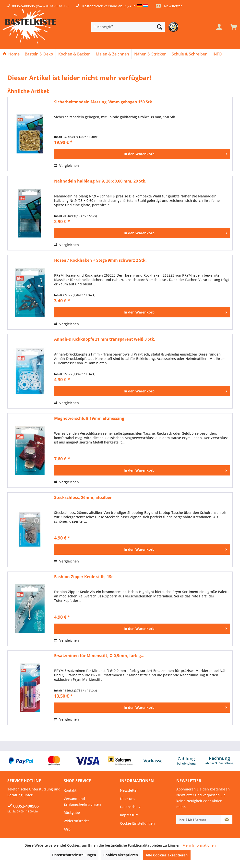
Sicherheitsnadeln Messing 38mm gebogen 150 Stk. (103, 102)
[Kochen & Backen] (74, 54)
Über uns (127, 798)
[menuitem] (135, 27)
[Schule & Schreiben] (189, 54)
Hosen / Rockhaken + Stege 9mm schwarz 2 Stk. (100, 260)
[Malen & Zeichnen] (112, 54)
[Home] (11, 54)
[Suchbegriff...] (128, 27)
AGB (67, 829)
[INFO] (217, 54)
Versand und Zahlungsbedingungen (82, 801)
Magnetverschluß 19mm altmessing (89, 418)
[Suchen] (160, 27)
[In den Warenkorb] (142, 154)
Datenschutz (130, 806)
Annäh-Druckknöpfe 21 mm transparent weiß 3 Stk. (104, 339)
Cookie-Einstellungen (137, 823)
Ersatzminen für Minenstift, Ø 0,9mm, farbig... (99, 655)
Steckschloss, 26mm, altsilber (83, 497)
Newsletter (169, 6)
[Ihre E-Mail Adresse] (198, 819)
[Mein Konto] (219, 26)
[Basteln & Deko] (39, 54)
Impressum (129, 815)
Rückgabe (72, 812)
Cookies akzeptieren (120, 855)
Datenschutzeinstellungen (74, 855)
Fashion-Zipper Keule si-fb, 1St (83, 576)
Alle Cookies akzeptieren (167, 855)
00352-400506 (23, 6)
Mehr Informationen (199, 845)
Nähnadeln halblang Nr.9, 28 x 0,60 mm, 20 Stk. (100, 181)
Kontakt (70, 790)
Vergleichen (66, 165)
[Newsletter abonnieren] (226, 819)
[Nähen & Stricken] (150, 54)
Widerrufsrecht (76, 821)
